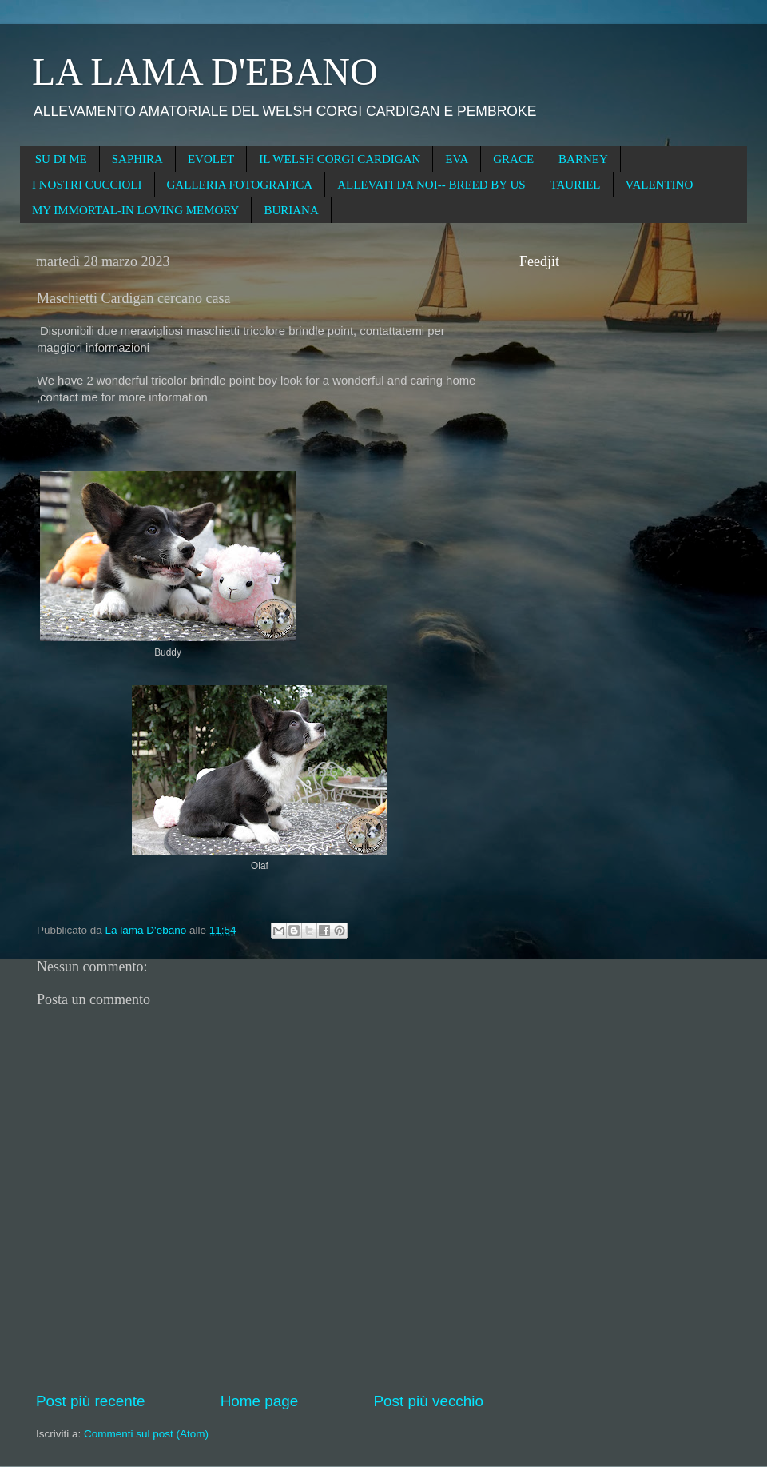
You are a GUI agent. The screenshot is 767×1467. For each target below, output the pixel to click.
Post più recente (90, 1401)
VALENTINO (659, 184)
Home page (260, 1401)
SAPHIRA (137, 159)
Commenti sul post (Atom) (146, 1434)
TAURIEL (575, 184)
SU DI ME (61, 159)
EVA (456, 159)
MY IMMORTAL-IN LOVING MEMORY (135, 210)
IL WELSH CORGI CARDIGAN (339, 159)
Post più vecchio (428, 1401)
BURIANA (291, 210)
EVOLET (211, 159)
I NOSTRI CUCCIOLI (87, 184)
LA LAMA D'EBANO (205, 71)
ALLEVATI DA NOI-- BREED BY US (431, 184)
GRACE (513, 159)
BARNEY (583, 159)
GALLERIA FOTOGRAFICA (240, 184)
